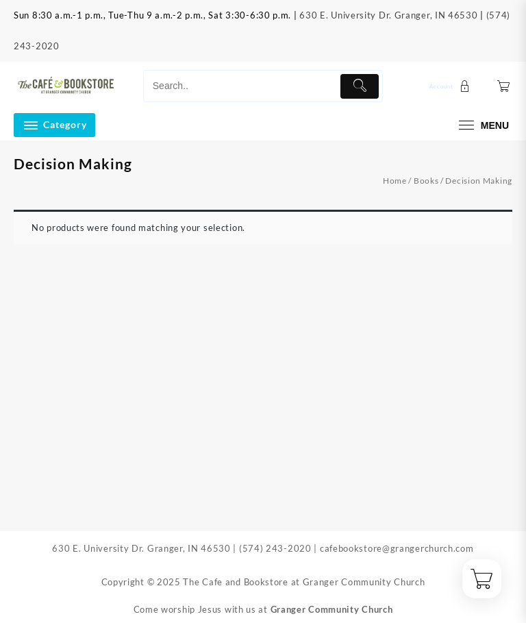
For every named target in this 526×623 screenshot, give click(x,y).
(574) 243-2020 (275, 548)
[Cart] (503, 86)
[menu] (482, 125)
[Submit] (359, 86)
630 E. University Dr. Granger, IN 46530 (388, 15)
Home (395, 180)
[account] (451, 86)
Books (426, 180)
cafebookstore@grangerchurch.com (397, 548)
